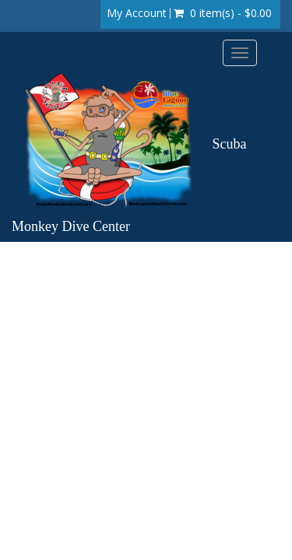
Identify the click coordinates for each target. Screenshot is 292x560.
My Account (137, 13)
